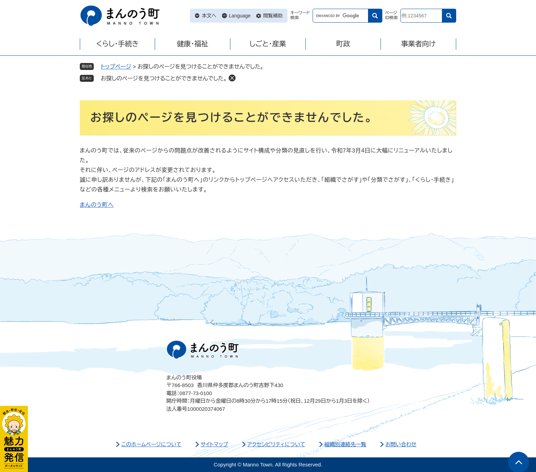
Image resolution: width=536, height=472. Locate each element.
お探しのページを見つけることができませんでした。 (164, 78)
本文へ (209, 15)
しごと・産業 (268, 44)
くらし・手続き (117, 44)
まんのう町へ (97, 205)
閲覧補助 (273, 15)
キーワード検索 (300, 15)
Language (240, 15)
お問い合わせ (400, 444)
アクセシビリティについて (276, 444)
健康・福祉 (192, 44)
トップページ (116, 67)
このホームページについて (151, 444)
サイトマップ (214, 444)
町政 (343, 44)
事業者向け (418, 44)
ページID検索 (391, 15)
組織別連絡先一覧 (345, 444)
